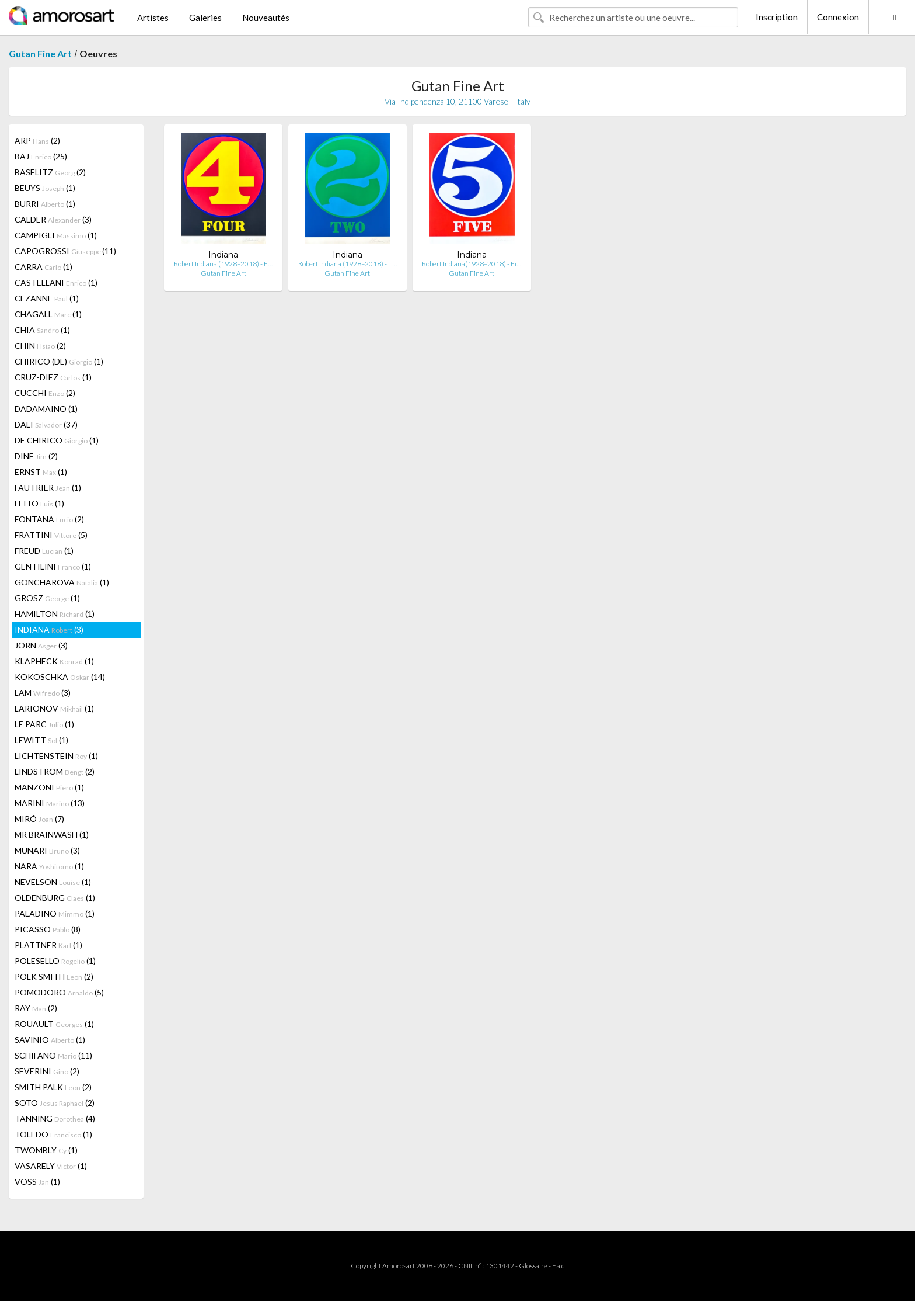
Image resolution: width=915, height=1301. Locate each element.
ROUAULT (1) (54, 1024)
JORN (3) (41, 645)
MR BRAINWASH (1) (52, 834)
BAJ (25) (41, 156)
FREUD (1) (44, 551)
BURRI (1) (45, 204)
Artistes (153, 17)
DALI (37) (46, 424)
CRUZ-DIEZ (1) (53, 377)
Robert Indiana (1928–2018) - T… (347, 263)
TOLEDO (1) (53, 1134)
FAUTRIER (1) (48, 487)
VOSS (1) (37, 1181)
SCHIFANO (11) (53, 1055)
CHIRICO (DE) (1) (59, 361)
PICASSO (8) (48, 929)
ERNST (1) (41, 472)
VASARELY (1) (51, 1166)
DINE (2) (36, 456)
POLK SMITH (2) (54, 976)
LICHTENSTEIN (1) (56, 756)
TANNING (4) (55, 1118)
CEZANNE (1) (47, 298)
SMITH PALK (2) (53, 1087)
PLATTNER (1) (48, 945)
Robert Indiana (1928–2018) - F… (223, 263)
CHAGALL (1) (48, 314)
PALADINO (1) (55, 913)
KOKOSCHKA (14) (60, 677)
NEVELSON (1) (53, 882)
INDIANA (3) (49, 629)
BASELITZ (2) (50, 172)
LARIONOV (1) (54, 708)
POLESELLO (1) (55, 961)
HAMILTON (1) (55, 614)
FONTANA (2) (49, 519)
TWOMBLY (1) (46, 1150)
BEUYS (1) (45, 188)
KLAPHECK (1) (54, 661)
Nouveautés (265, 17)
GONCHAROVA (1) (62, 582)
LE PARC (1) (44, 724)
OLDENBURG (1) (55, 898)
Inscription (777, 17)
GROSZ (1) (47, 598)
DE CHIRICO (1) (57, 440)
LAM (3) (43, 693)
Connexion (838, 17)
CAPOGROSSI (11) (65, 251)
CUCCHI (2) (45, 393)
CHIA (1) (42, 330)
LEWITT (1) (41, 740)
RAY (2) (36, 1008)
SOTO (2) (55, 1103)
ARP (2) (37, 140)
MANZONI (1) (49, 787)
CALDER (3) (53, 219)
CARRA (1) (43, 267)
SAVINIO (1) (50, 1040)
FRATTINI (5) (51, 535)
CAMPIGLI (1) (56, 235)
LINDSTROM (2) (55, 771)
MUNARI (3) (47, 850)
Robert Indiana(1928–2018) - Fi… (471, 263)
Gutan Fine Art (40, 53)
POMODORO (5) (59, 992)
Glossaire (533, 1265)
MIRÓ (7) (39, 819)
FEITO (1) (39, 503)
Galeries (205, 17)
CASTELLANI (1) (56, 282)
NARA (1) (49, 866)
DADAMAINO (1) (46, 409)
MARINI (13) (50, 803)
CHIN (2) (40, 346)
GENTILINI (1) (53, 566)
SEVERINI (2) (47, 1071)
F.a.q (558, 1265)
